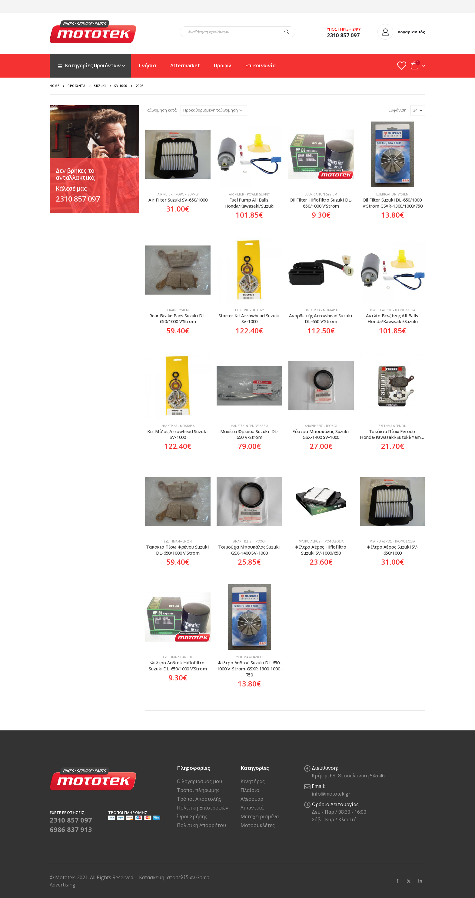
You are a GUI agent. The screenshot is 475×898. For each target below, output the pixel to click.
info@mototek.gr (331, 793)
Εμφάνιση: (398, 110)
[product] (178, 154)
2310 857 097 (78, 199)
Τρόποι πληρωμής (198, 790)
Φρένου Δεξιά (257, 426)
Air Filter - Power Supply (178, 194)
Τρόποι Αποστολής (199, 799)
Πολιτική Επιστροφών (202, 807)
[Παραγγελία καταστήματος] (214, 110)
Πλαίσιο (250, 790)
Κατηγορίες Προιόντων (89, 65)
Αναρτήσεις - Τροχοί (321, 426)
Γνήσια (147, 65)
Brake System (178, 310)
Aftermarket (185, 65)
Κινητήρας (253, 781)
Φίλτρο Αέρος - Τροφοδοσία (392, 310)
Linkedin (420, 881)
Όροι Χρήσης (192, 816)
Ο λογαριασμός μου (199, 781)
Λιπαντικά (252, 807)
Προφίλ (222, 65)
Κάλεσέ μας (71, 188)
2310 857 (338, 35)
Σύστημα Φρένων (393, 426)
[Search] (286, 32)
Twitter (408, 881)
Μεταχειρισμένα (260, 816)
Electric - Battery (249, 310)
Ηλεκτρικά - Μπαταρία (320, 310)
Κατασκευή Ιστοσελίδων (167, 877)
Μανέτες (237, 426)
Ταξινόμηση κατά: (161, 110)
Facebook (397, 881)
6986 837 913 (71, 829)
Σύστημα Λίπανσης (178, 657)
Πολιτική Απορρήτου (201, 825)
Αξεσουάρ (252, 799)
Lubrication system (321, 194)
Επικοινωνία (260, 65)
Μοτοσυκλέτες (258, 825)
